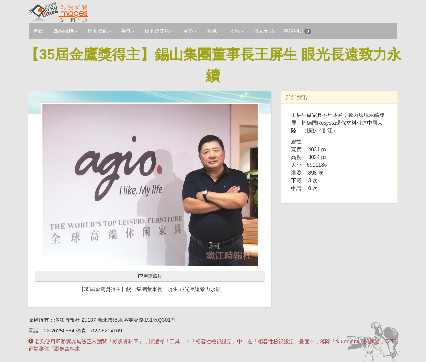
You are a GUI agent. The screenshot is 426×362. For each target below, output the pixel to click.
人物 (236, 31)
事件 (128, 31)
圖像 (213, 31)
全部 (38, 31)
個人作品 (263, 31)
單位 (190, 31)
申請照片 (297, 31)
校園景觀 (99, 31)
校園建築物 (158, 31)
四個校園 (65, 31)
